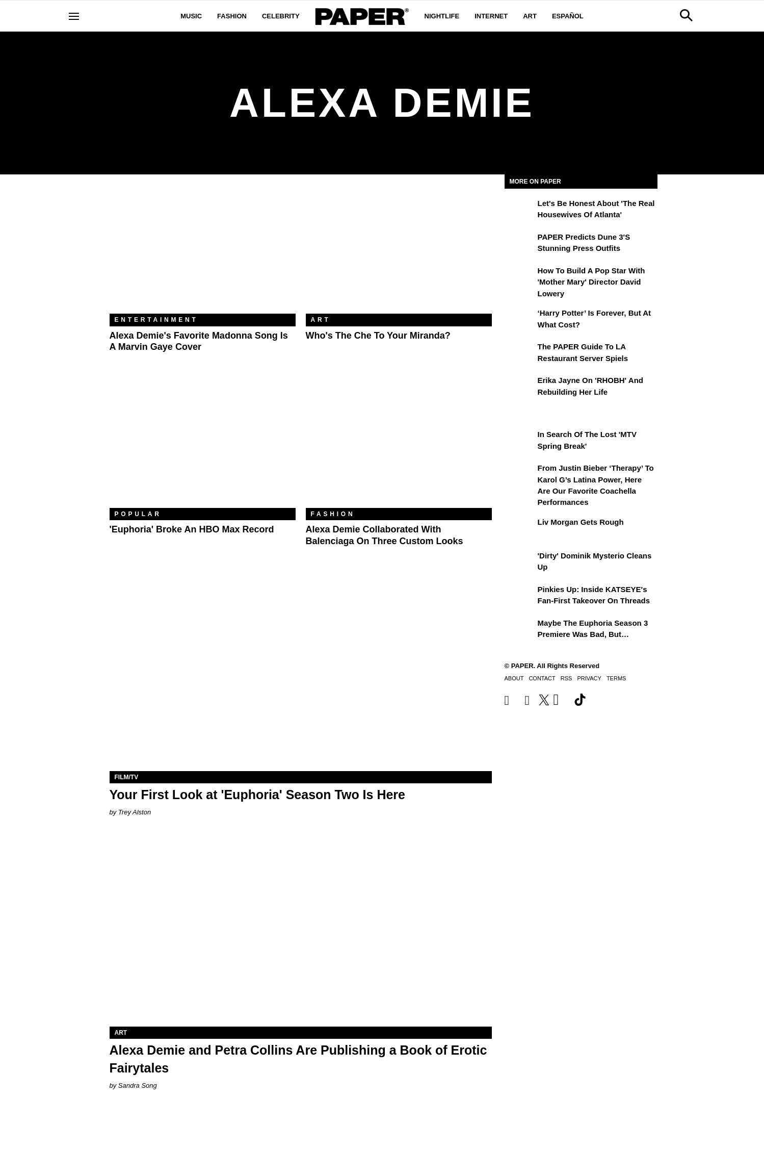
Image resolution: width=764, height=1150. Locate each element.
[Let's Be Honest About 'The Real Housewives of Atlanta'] (520, 210)
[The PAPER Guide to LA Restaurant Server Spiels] (520, 354)
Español (568, 16)
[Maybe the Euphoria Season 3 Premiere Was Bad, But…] (520, 630)
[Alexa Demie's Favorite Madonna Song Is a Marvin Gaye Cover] (203, 252)
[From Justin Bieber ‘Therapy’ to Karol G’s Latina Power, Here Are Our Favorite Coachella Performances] (520, 475)
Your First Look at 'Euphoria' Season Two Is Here (258, 794)
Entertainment (156, 319)
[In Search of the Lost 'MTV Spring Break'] (520, 441)
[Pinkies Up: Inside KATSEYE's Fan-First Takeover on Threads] (520, 596)
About (514, 678)
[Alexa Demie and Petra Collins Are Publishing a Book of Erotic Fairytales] (301, 931)
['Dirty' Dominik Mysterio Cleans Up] (520, 563)
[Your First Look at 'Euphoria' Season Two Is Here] (301, 675)
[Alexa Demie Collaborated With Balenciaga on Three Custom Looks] (399, 446)
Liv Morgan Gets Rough (581, 522)
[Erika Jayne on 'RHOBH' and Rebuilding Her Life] (520, 387)
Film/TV (127, 777)
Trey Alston (134, 812)
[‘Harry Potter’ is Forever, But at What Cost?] (520, 320)
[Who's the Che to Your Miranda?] (399, 252)
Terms (616, 678)
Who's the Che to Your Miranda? (378, 335)
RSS (566, 678)
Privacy (589, 678)
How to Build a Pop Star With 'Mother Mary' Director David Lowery (591, 282)
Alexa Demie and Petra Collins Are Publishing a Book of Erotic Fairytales (298, 1059)
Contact (542, 678)
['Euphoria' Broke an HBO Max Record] (203, 446)
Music (191, 16)
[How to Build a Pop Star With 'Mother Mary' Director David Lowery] (520, 278)
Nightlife (442, 16)
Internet (491, 16)
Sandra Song (137, 1085)
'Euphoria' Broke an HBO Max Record (192, 529)
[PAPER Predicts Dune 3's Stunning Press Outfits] (520, 244)
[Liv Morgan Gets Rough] (520, 529)
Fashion (232, 16)
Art (530, 16)
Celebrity (281, 16)
